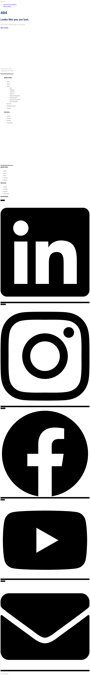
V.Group (12, 93)
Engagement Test (11, 106)
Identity (9, 120)
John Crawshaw (14, 101)
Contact (9, 108)
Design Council (13, 97)
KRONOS (12, 90)
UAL (11, 88)
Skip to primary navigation (10, 4)
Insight (8, 116)
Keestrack (12, 91)
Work (9, 86)
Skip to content (7, 6)
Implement (10, 122)
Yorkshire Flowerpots (15, 99)
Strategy (9, 118)
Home (8, 81)
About (8, 83)
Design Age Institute (15, 95)
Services (9, 103)
